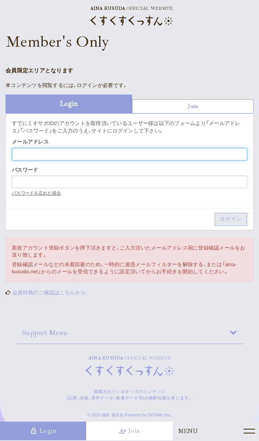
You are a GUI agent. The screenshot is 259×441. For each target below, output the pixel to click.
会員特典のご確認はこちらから (49, 292)
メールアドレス (30, 142)
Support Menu (44, 332)
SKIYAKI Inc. (160, 415)
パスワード (25, 170)
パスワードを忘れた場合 (36, 193)
